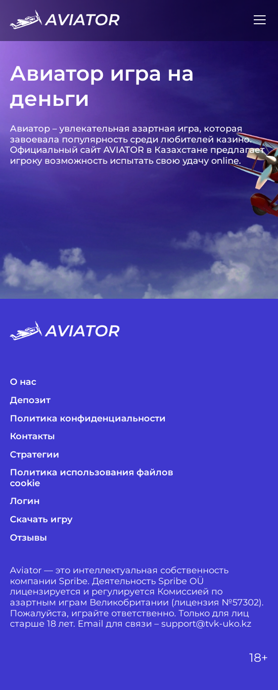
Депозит (30, 400)
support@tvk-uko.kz (206, 624)
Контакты (32, 436)
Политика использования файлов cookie (91, 478)
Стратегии (34, 455)
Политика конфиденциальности (88, 419)
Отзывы (28, 538)
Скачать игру (41, 519)
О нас (23, 382)
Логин (25, 501)
